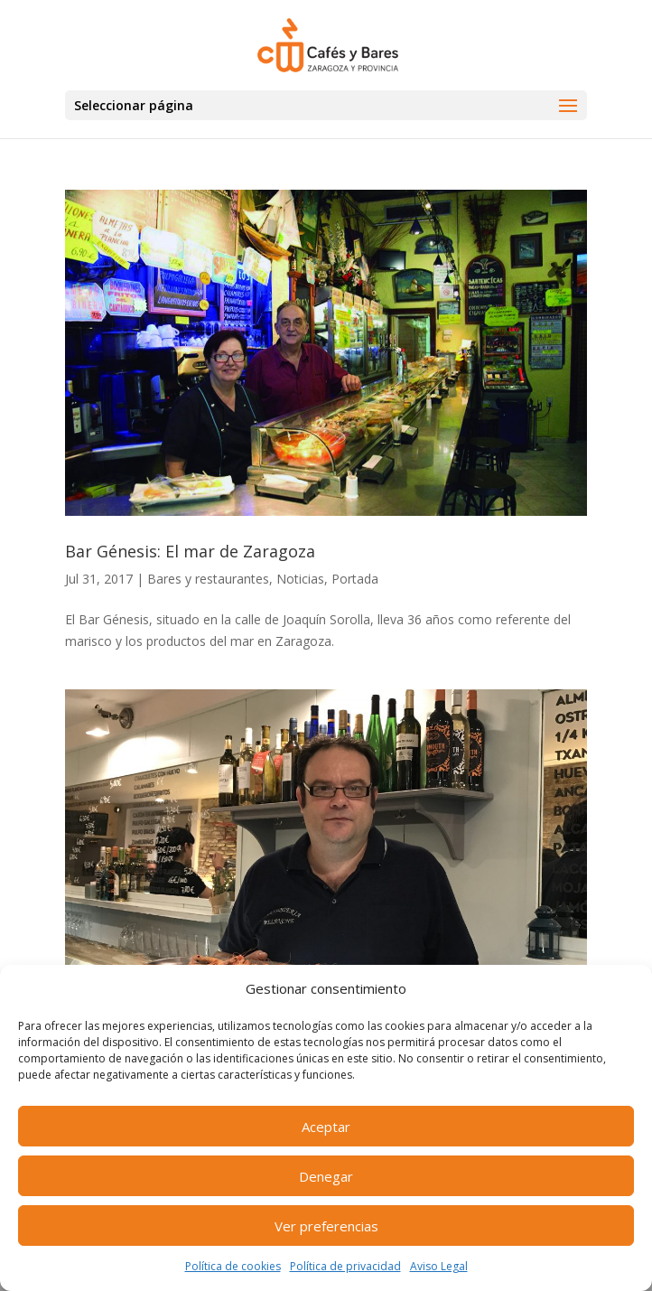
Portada (354, 578)
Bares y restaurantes (208, 578)
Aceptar (326, 1127)
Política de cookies (233, 1266)
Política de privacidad (345, 1266)
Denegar (326, 1176)
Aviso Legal (439, 1266)
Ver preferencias (326, 1226)
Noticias (300, 578)
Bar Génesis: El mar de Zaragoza (190, 551)
